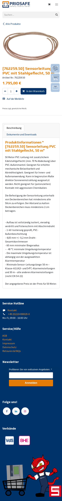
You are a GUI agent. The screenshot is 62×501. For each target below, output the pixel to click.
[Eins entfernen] (5, 91)
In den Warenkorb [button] (33, 91)
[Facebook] (7, 411)
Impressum (8, 343)
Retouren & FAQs (11, 351)
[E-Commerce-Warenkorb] (49, 4)
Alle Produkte (11, 23)
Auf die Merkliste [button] (13, 98)
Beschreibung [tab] (14, 127)
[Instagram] (25, 411)
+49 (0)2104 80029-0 (19, 314)
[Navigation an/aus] (57, 4)
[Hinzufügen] (16, 91)
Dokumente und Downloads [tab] (22, 134)
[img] (55, 68)
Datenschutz (9, 347)
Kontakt (12, 310)
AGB (4, 335)
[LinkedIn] (16, 411)
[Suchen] (57, 15)
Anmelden (31, 382)
